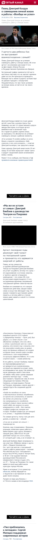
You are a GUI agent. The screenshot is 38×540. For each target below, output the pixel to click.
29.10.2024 (5, 17)
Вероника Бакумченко (21, 17)
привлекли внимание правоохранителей (17, 160)
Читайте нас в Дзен (19, 195)
